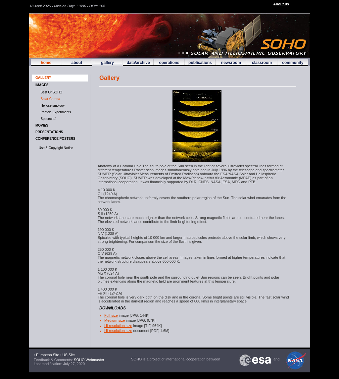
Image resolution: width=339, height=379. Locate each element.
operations (169, 62)
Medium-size (114, 320)
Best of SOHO (50, 92)
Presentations (49, 132)
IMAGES (41, 85)
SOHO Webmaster (88, 360)
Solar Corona (49, 99)
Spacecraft (47, 119)
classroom (262, 62)
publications (200, 62)
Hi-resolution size (118, 326)
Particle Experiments (55, 112)
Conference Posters (55, 138)
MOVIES (41, 125)
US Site (69, 355)
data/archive (138, 62)
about (76, 62)
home (46, 62)
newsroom (231, 62)
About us (281, 4)
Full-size (111, 315)
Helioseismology (52, 105)
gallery (107, 62)
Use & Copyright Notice (56, 148)
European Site (47, 355)
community (292, 62)
